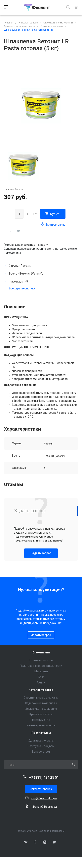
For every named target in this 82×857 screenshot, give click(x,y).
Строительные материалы (41, 697)
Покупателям (41, 733)
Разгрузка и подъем (41, 746)
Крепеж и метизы (41, 714)
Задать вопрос (41, 553)
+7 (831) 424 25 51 (44, 777)
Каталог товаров (41, 690)
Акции (41, 682)
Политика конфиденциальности (41, 665)
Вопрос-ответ (41, 751)
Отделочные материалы (41, 703)
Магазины (41, 671)
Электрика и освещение (41, 708)
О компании (41, 652)
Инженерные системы (41, 725)
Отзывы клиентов (41, 660)
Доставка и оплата (41, 740)
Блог (41, 676)
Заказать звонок (41, 789)
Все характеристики (22, 288)
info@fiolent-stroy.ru (44, 798)
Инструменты (41, 719)
